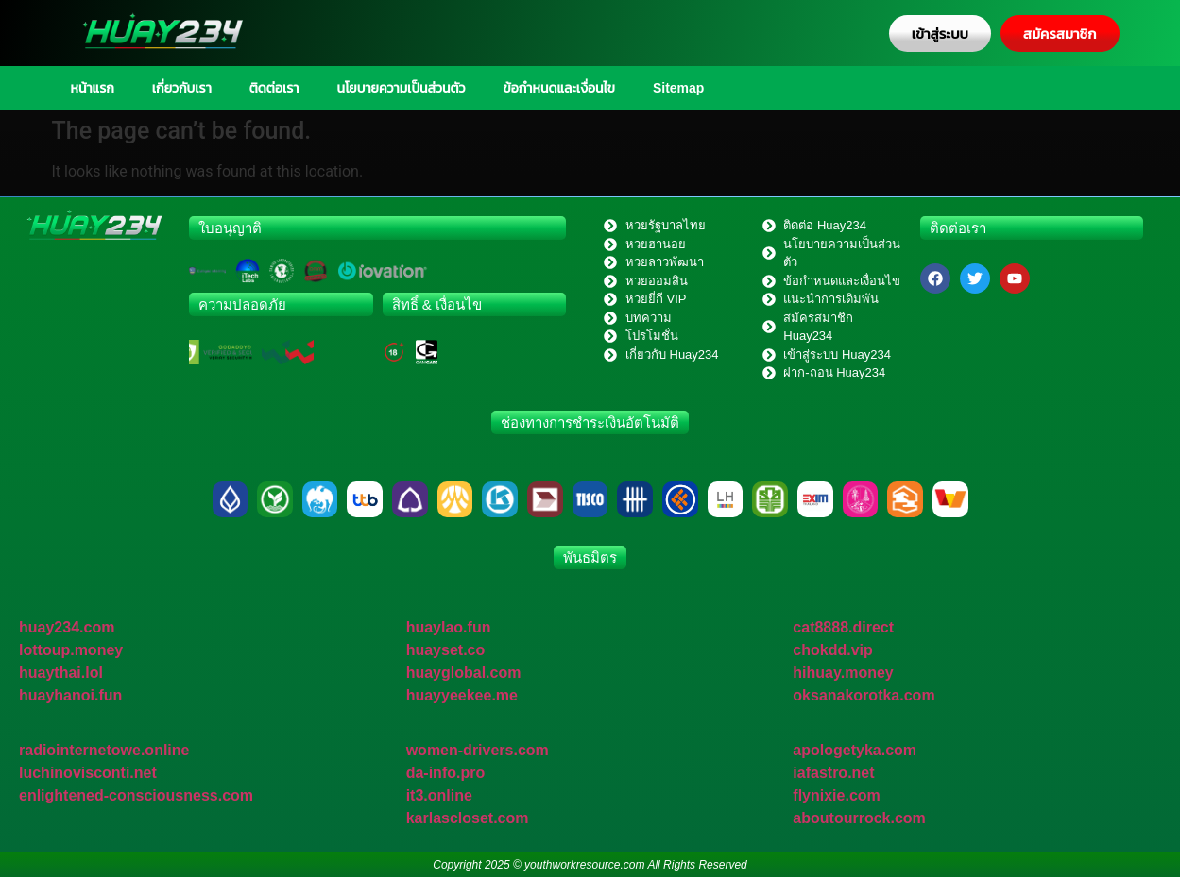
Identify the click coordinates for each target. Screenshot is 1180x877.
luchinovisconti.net (88, 773)
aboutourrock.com (859, 818)
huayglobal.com (464, 673)
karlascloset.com (467, 818)
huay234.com (66, 627)
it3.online (439, 795)
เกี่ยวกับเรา (182, 87)
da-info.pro (446, 773)
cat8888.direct (843, 627)
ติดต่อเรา (274, 87)
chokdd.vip (832, 650)
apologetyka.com (854, 750)
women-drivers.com (477, 750)
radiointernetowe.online (104, 750)
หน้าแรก (92, 87)
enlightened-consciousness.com (136, 795)
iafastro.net (833, 773)
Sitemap (678, 87)
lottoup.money (71, 650)
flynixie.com (836, 795)
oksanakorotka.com (863, 695)
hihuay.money (843, 673)
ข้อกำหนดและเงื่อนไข (559, 87)
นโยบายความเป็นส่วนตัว (400, 87)
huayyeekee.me (462, 695)
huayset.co (446, 650)
